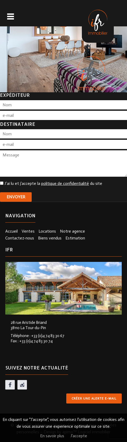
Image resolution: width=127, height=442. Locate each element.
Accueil (11, 231)
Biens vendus (50, 238)
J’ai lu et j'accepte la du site (53, 183)
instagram (22, 385)
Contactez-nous (19, 238)
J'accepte (78, 435)
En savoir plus (52, 435)
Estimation (75, 238)
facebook (10, 385)
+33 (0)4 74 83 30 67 (47, 335)
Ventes (28, 231)
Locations (47, 231)
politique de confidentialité (65, 183)
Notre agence (72, 231)
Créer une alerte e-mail (94, 398)
